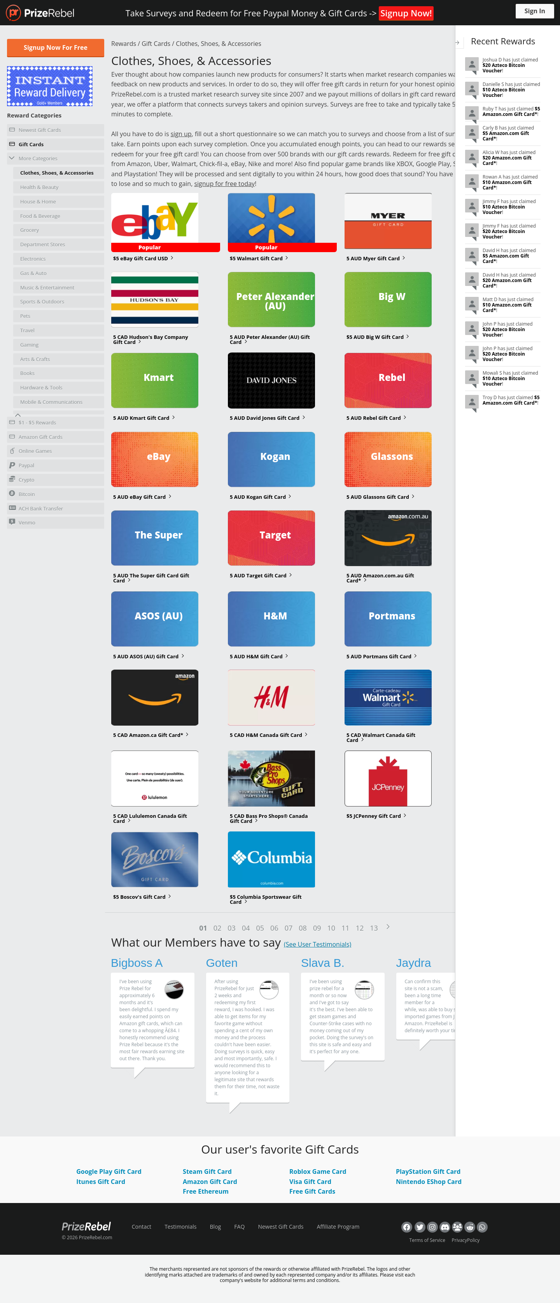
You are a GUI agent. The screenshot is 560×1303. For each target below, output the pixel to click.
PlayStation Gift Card (428, 1171)
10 (331, 928)
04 (246, 928)
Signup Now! (406, 13)
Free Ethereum (206, 1191)
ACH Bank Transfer (36, 508)
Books (27, 373)
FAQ (239, 1226)
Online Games (30, 452)
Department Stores (42, 244)
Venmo (22, 522)
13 (374, 928)
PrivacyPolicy (466, 1240)
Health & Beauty (39, 187)
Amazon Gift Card (210, 1181)
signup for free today (224, 183)
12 (360, 928)
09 (317, 928)
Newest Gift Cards (35, 131)
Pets (25, 315)
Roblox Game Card (317, 1171)
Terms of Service (427, 1240)
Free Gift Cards (312, 1191)
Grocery (29, 229)
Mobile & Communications (51, 401)
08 (303, 928)
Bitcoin (22, 494)
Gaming (29, 344)
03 (232, 928)
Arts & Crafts (35, 359)
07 (289, 928)
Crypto (21, 479)
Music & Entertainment (47, 287)
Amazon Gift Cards (36, 438)
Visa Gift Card (310, 1181)
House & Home (38, 201)
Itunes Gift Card (100, 1181)
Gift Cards (26, 145)
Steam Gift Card (207, 1171)
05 (260, 928)
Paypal (21, 466)
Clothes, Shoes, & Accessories (57, 172)
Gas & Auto (33, 273)
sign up (181, 134)
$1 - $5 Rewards (32, 424)
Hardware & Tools (41, 387)
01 (203, 928)
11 (345, 928)
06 (274, 928)
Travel (27, 330)
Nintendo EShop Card (429, 1181)
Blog (215, 1226)
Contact (141, 1226)
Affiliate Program (338, 1226)
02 (218, 928)
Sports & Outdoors (42, 301)
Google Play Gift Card (109, 1171)
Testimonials (180, 1226)
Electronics (33, 258)
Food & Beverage (40, 215)
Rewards (123, 43)
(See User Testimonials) (317, 944)
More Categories (33, 158)
